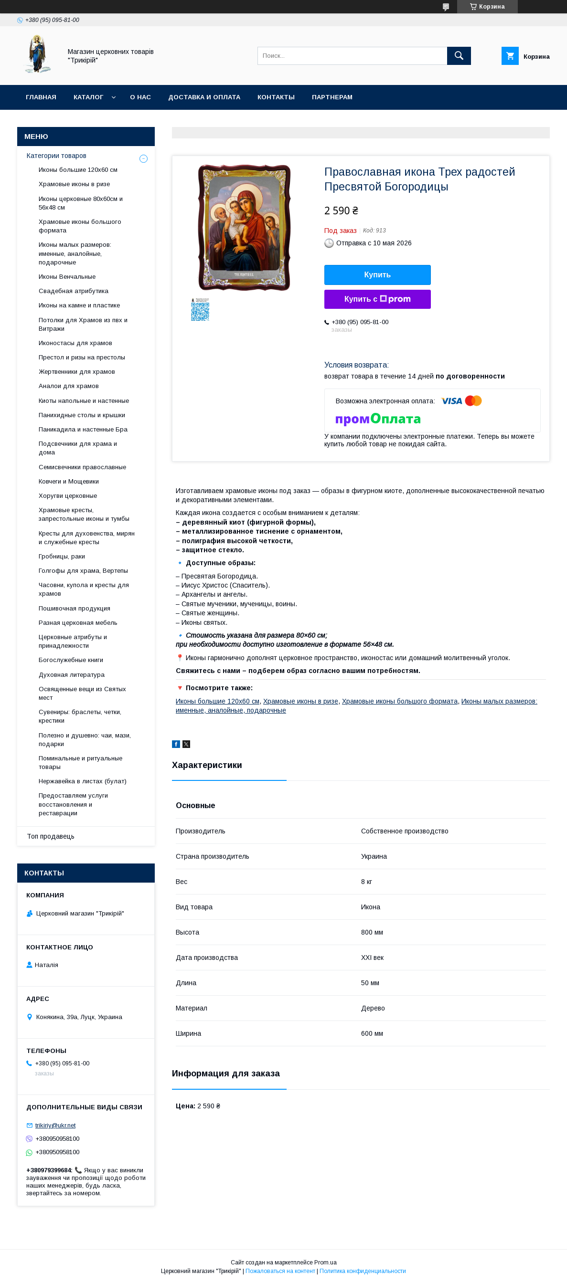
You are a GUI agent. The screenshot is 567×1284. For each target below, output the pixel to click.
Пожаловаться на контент (280, 1271)
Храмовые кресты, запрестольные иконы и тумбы (84, 514)
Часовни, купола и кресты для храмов (84, 589)
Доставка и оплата (204, 97)
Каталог (88, 97)
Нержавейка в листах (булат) (83, 781)
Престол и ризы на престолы (82, 357)
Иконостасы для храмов (75, 343)
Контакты (276, 97)
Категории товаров (56, 155)
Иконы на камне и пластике (79, 305)
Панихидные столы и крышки (82, 415)
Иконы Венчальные (67, 276)
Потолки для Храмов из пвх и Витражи (83, 324)
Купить (377, 275)
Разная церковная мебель (78, 622)
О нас (140, 97)
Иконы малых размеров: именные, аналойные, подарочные (75, 253)
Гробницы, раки (62, 556)
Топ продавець (51, 836)
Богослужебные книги (71, 659)
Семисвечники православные (82, 467)
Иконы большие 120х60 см (217, 701)
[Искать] (459, 56)
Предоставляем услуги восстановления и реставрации (73, 804)
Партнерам (332, 97)
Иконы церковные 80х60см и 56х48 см (81, 203)
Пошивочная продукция (74, 608)
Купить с (377, 299)
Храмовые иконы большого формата (400, 701)
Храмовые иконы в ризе (300, 701)
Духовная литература (72, 674)
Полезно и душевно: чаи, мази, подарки (85, 739)
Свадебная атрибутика (73, 291)
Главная (41, 97)
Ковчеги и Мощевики (69, 481)
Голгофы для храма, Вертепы (83, 570)
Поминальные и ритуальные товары (80, 762)
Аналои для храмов (69, 385)
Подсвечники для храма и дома (78, 448)
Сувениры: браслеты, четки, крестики (80, 716)
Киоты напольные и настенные (84, 400)
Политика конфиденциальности (363, 1271)
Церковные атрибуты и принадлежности (73, 641)
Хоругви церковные (68, 495)
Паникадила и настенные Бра (83, 429)
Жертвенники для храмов (77, 371)
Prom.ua (325, 1262)
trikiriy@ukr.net (55, 1125)
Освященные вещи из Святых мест (82, 693)
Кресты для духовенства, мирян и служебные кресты (87, 538)
